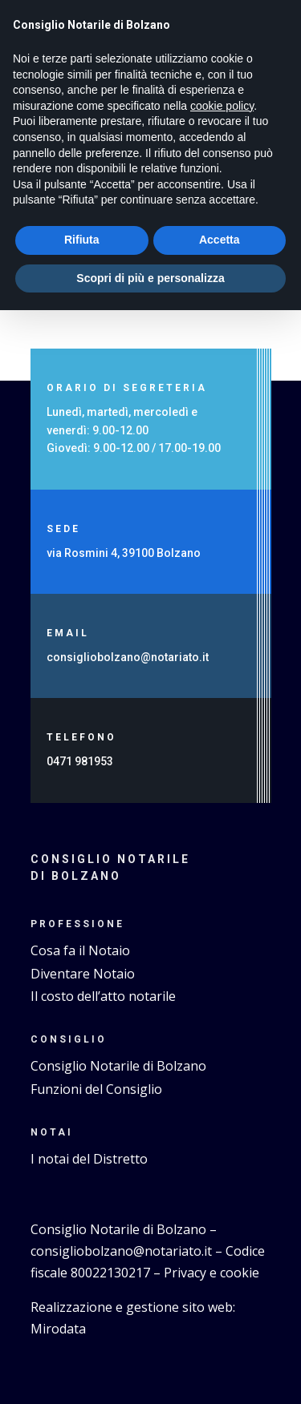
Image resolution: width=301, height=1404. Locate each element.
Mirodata (58, 1328)
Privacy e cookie (211, 1272)
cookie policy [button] (222, 105)
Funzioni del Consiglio (96, 1089)
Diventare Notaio (83, 973)
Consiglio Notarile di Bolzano (118, 1066)
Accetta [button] (219, 239)
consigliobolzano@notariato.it (129, 657)
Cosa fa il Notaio (80, 950)
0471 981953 (80, 761)
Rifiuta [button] (82, 239)
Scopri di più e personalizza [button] (150, 278)
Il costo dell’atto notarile (103, 996)
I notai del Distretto (89, 1159)
